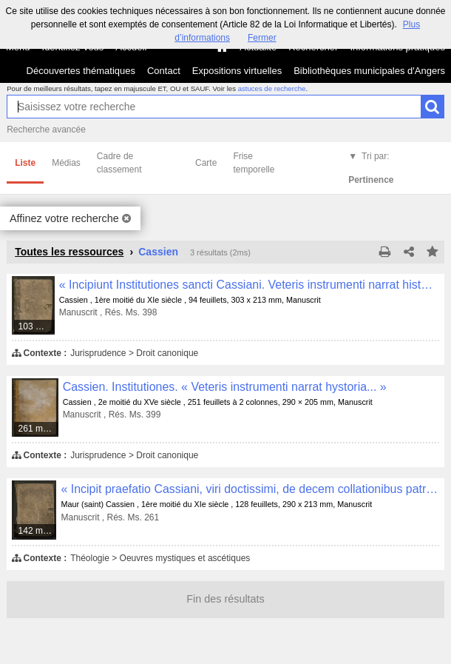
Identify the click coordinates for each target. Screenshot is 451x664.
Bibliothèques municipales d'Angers (369, 70)
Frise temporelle (253, 163)
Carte (206, 163)
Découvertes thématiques (81, 70)
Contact (163, 70)
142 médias (38, 531)
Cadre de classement (119, 163)
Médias (66, 163)
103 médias (36, 326)
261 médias (38, 428)
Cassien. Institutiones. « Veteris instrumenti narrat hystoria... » (225, 386)
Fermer (262, 38)
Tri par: (370, 168)
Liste (25, 163)
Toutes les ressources (69, 252)
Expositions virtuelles (237, 70)
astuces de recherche (272, 88)
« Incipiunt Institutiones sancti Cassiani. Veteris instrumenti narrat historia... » (249, 284)
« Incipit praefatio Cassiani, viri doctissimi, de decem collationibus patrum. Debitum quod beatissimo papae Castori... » (249, 489)
